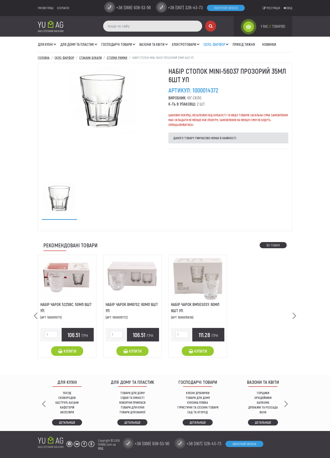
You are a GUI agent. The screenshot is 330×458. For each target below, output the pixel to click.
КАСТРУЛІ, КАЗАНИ (67, 402)
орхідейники (263, 398)
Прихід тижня (244, 44)
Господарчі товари (116, 44)
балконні (263, 402)
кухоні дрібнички (197, 393)
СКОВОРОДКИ (67, 398)
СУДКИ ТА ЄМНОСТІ (132, 398)
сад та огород (197, 412)
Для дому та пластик (77, 44)
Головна (44, 58)
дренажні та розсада (263, 407)
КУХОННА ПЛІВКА (197, 402)
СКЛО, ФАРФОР (214, 44)
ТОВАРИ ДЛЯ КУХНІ (132, 407)
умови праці (45, 8)
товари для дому (198, 398)
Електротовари (184, 44)
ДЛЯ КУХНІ (45, 44)
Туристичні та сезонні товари (197, 407)
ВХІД (100, 448)
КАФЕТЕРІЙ (67, 407)
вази (263, 412)
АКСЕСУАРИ (67, 412)
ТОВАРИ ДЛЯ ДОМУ (132, 393)
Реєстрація (271, 8)
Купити (67, 351)
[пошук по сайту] (152, 26)
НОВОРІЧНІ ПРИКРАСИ (132, 402)
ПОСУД (67, 393)
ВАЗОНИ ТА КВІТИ (152, 44)
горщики (263, 393)
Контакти (63, 8)
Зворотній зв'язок (226, 8)
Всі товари (273, 245)
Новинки (269, 44)
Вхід (288, 8)
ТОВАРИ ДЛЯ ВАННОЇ (132, 412)
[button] (55, 42)
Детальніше (67, 422)
